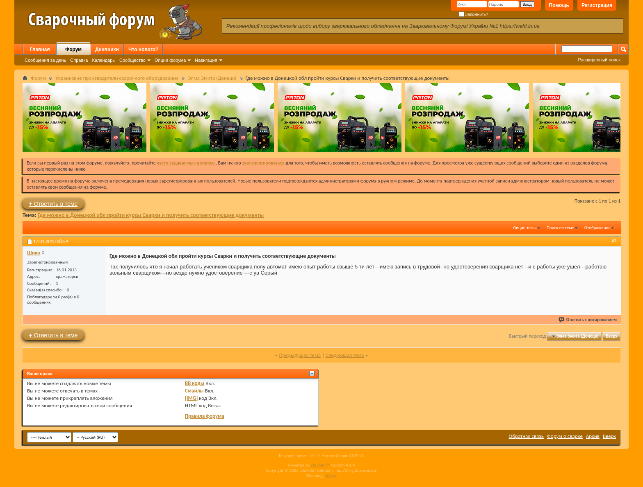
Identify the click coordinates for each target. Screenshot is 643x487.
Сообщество (132, 60)
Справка (79, 60)
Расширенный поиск (599, 59)
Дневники (107, 49)
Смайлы (194, 391)
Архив (593, 436)
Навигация (206, 60)
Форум (73, 49)
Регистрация (596, 5)
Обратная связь (526, 436)
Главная (40, 49)
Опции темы (525, 227)
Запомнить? (473, 14)
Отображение (597, 227)
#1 (614, 241)
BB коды (195, 383)
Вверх (611, 336)
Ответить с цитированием (588, 319)
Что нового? (143, 49)
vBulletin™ (320, 465)
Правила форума (204, 416)
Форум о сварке (565, 436)
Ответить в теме (53, 203)
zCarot (331, 475)
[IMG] (191, 398)
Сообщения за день (45, 60)
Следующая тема (345, 355)
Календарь (103, 60)
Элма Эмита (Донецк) (212, 78)
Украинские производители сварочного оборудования (116, 78)
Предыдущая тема (300, 355)
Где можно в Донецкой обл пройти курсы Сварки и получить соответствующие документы (151, 215)
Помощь (559, 5)
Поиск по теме (560, 227)
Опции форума (170, 60)
